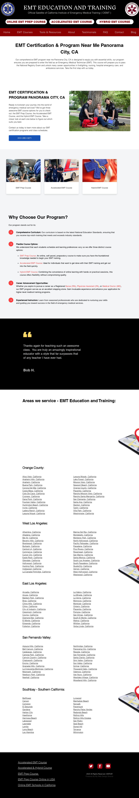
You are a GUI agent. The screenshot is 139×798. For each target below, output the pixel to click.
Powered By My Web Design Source (99, 776)
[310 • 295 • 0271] (24, 138)
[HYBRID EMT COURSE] (115, 21)
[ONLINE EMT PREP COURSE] (26, 21)
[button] (25, 32)
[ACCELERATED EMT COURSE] (71, 21)
